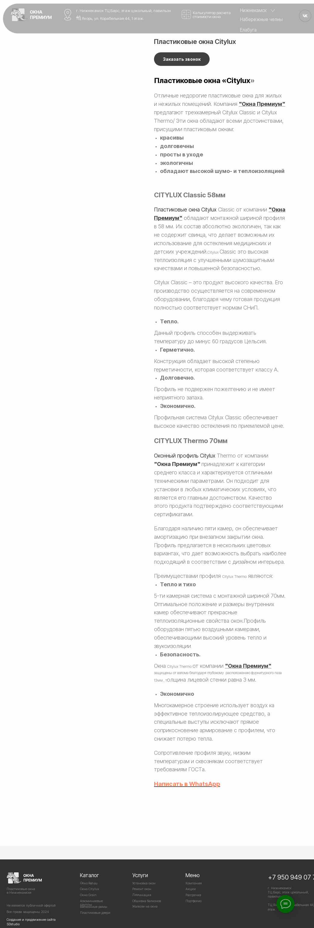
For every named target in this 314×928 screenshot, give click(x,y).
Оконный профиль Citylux (184, 455)
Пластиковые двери (95, 913)
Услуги (140, 875)
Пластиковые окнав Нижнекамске (21, 891)
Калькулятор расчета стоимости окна (212, 14)
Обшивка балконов (146, 901)
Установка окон (143, 883)
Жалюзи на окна (145, 906)
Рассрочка (193, 895)
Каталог (89, 875)
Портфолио (194, 901)
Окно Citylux (89, 889)
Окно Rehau (89, 883)
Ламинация (141, 895)
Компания (194, 883)
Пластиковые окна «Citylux (202, 80)
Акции (191, 889)
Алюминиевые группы (91, 903)
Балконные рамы (93, 907)
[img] (31, 14)
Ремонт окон (141, 889)
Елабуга (248, 30)
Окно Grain (88, 895)
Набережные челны (261, 19)
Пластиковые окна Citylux (185, 209)
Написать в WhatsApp (187, 784)
